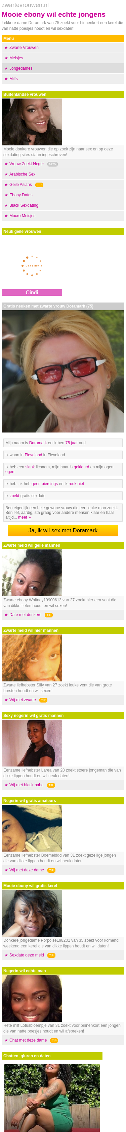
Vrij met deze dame (26, 870)
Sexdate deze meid (26, 955)
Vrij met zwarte (22, 699)
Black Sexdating (23, 205)
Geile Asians (20, 184)
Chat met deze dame (28, 1040)
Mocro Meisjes (22, 215)
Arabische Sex (22, 174)
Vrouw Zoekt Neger (26, 163)
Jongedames (21, 68)
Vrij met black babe (26, 785)
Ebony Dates (21, 195)
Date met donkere (25, 614)
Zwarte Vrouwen (24, 47)
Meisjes (16, 58)
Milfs (13, 78)
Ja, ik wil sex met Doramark (63, 530)
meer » (24, 517)
